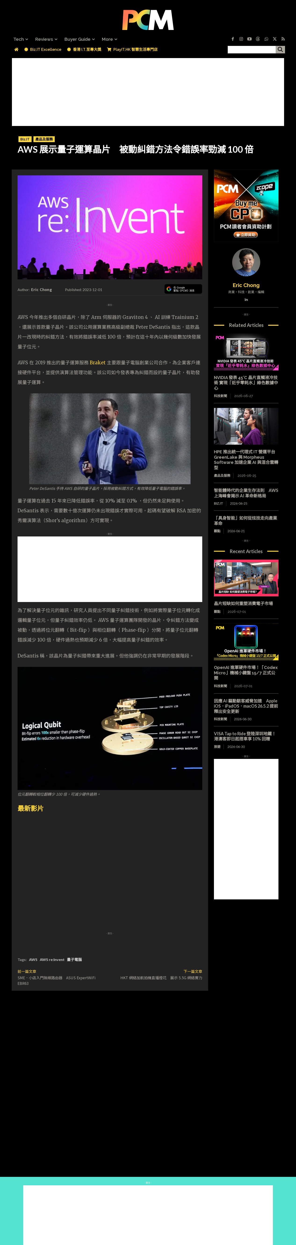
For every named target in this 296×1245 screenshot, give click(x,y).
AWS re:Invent (52, 959)
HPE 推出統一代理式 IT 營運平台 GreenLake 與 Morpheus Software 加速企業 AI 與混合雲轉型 (246, 459)
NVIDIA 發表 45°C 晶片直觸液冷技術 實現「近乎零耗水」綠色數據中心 (246, 383)
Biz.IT (25, 139)
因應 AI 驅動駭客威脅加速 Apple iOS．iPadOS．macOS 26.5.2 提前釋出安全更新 (246, 706)
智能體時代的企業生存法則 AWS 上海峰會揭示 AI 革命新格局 (246, 493)
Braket (98, 363)
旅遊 (217, 747)
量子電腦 (74, 959)
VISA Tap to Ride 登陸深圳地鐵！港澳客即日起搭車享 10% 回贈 (245, 736)
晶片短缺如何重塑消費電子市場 (243, 603)
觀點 (217, 531)
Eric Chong (41, 289)
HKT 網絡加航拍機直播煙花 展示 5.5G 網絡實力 (161, 977)
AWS (33, 959)
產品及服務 (44, 139)
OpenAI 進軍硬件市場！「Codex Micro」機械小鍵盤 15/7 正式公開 (246, 672)
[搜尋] (280, 49)
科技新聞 (220, 396)
